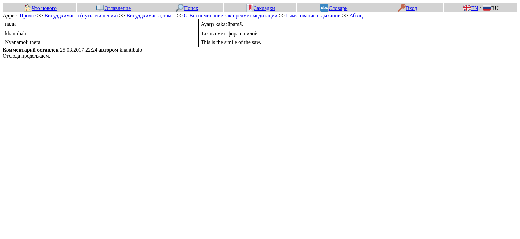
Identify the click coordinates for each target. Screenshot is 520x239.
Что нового (40, 8)
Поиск (187, 8)
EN (470, 8)
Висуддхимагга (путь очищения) (81, 15)
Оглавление (113, 8)
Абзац (356, 15)
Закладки (260, 8)
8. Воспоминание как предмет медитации (230, 15)
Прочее (28, 15)
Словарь (333, 8)
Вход (407, 8)
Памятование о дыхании (313, 15)
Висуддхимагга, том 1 (150, 15)
